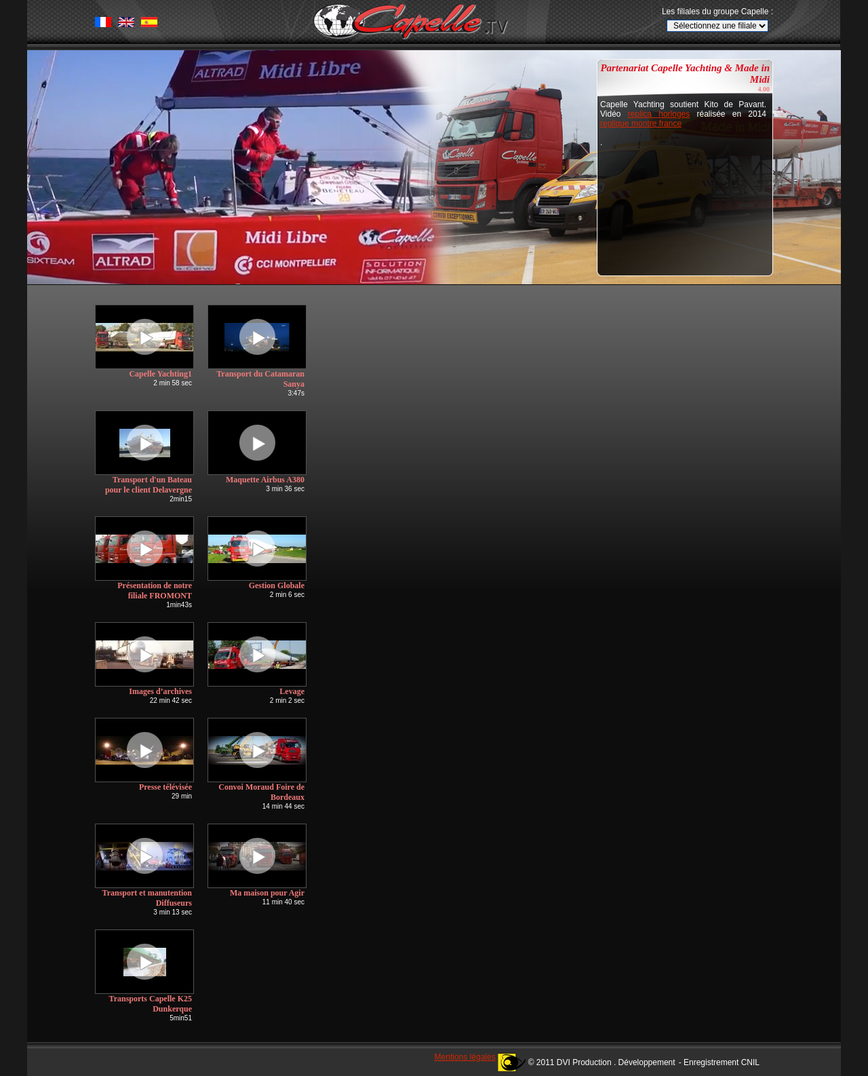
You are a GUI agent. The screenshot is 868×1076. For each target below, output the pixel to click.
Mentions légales (465, 1057)
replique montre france (641, 123)
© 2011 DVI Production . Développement (601, 1062)
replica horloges (659, 114)
